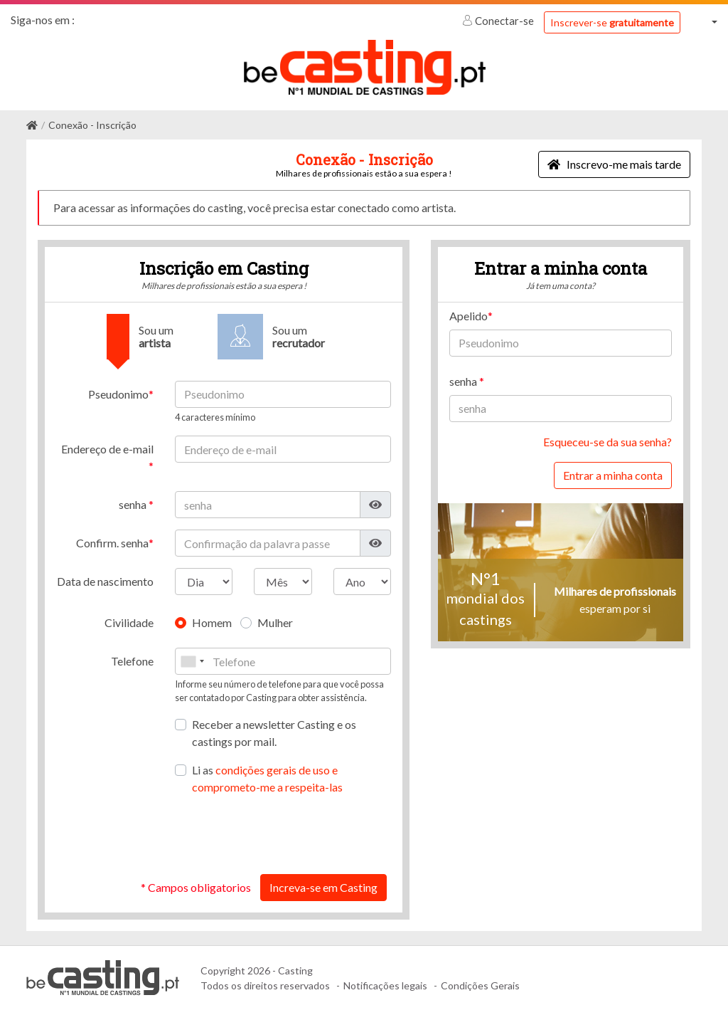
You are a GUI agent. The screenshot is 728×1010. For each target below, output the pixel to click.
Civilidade (129, 622)
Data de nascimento (105, 581)
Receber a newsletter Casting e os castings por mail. (274, 732)
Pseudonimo (118, 394)
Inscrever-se (612, 22)
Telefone (132, 661)
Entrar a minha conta (613, 475)
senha (134, 504)
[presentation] (283, 835)
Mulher (275, 622)
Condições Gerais (480, 985)
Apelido (468, 315)
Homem (212, 622)
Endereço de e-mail (107, 449)
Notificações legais (385, 985)
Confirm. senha (112, 542)
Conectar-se (499, 20)
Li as (267, 778)
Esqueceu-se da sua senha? (607, 441)
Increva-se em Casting (323, 887)
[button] (704, 21)
